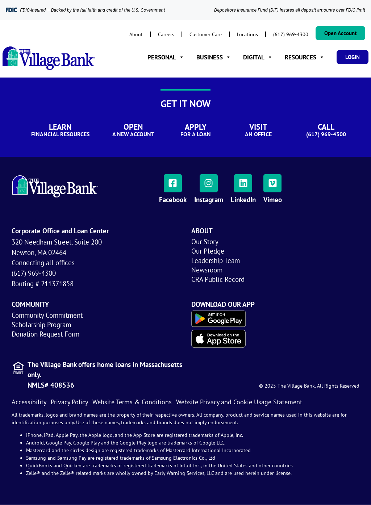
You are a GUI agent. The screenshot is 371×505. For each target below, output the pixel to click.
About (136, 34)
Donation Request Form (45, 333)
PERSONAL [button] (165, 57)
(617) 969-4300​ (290, 34)
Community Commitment (47, 315)
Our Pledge (207, 250)
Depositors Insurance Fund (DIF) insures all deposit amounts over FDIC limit (289, 10)
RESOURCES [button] (305, 57)
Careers (166, 34)
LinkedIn (243, 199)
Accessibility (29, 402)
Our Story (204, 241)
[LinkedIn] (243, 183)
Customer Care (205, 34)
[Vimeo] (272, 183)
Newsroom (206, 269)
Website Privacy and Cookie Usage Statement (239, 402)
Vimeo (272, 199)
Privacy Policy (69, 402)
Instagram (208, 199)
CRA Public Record (218, 279)
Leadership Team (215, 260)
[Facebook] (173, 183)
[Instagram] (209, 183)
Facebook (173, 199)
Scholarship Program (41, 324)
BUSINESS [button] (213, 57)
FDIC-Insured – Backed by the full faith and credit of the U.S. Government (92, 10)
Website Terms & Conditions (132, 402)
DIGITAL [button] (258, 57)
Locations (247, 34)
